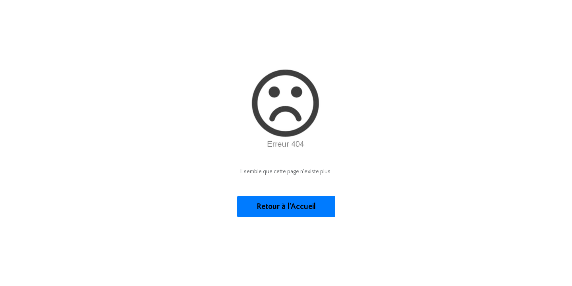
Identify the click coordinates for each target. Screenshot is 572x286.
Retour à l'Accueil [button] (286, 206)
